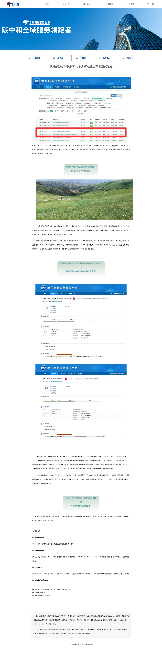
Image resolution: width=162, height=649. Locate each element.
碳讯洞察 (110, 4)
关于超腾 (130, 4)
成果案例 (86, 4)
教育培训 (129, 58)
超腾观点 (106, 58)
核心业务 (66, 4)
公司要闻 (59, 58)
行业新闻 (83, 58)
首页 (47, 4)
